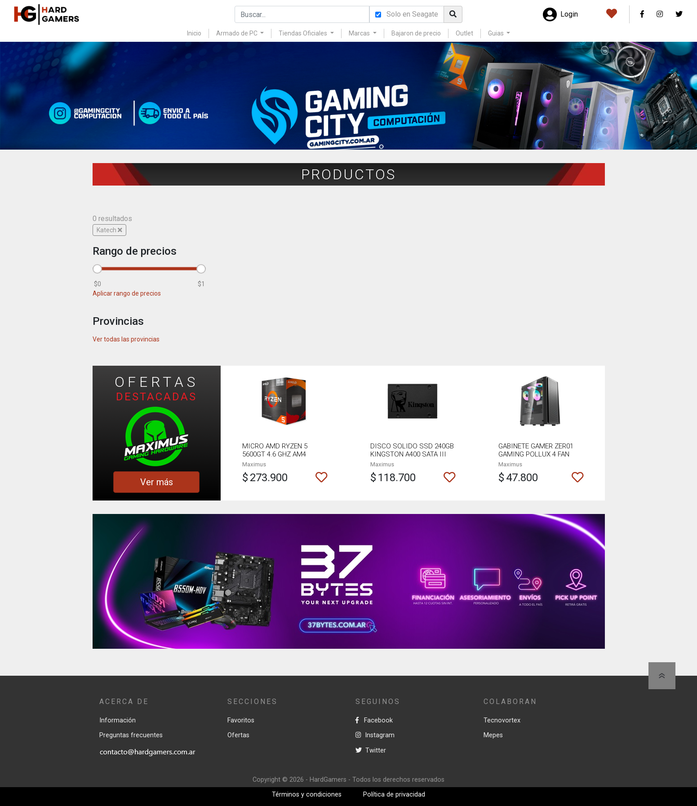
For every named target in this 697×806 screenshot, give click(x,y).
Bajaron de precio (416, 33)
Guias (496, 33)
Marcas (360, 33)
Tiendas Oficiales (304, 33)
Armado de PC (237, 33)
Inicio (194, 33)
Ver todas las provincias (126, 339)
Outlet (464, 33)
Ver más (156, 482)
